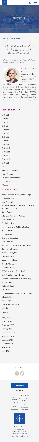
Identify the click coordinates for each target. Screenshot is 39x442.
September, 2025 (8, 343)
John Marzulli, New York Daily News (16, 245)
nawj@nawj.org (24, 436)
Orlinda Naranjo (8, 267)
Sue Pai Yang (7, 282)
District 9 (5, 144)
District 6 (5, 133)
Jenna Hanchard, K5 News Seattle (15, 227)
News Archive (7, 174)
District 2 (5, 118)
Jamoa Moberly (8, 256)
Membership (14, 409)
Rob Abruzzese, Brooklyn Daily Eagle (16, 194)
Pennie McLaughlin (9, 253)
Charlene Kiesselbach (10, 238)
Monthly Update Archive (12, 170)
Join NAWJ (19, 385)
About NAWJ (14, 403)
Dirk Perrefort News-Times (13, 275)
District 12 (6, 155)
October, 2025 (7, 340)
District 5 (5, 129)
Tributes (5, 185)
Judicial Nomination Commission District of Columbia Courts (18, 207)
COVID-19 (6, 181)
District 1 (5, 115)
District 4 (5, 126)
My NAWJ (19, 390)
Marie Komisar (7, 241)
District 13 (6, 159)
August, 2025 (7, 347)
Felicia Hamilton (8, 223)
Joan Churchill (7, 202)
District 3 (5, 122)
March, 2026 (7, 321)
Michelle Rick (7, 297)
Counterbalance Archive (11, 177)
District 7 (5, 137)
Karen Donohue (8, 212)
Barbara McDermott (10, 249)
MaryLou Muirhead (9, 260)
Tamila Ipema (7, 234)
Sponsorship (24, 395)
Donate (24, 404)
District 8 (5, 141)
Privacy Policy (14, 436)
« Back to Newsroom (11, 38)
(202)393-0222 (22, 434)
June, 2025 (6, 351)
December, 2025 (8, 332)
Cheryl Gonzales (8, 219)
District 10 (6, 148)
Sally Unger (6, 308)
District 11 (6, 152)
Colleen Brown (8, 198)
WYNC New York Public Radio (14, 271)
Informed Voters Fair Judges (13, 216)
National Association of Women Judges (17, 278)
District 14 (6, 163)
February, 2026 (8, 325)
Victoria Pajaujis (8, 286)
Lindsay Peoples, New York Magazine (17, 293)
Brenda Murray (8, 264)
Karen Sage (6, 301)
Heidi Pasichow (8, 289)
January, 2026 (7, 329)
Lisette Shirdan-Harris (11, 304)
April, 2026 (6, 318)
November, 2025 (8, 336)
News (4, 166)
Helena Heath (7, 230)
